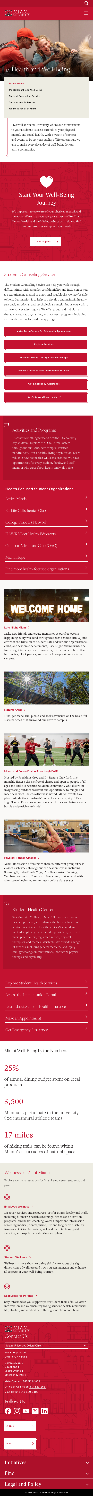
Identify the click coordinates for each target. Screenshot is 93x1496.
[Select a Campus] (46, 1346)
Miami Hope (46, 557)
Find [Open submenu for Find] (10, 1473)
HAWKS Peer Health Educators (46, 533)
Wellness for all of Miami (23, 108)
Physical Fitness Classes (20, 858)
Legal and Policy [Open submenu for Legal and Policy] (23, 1484)
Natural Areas (13, 710)
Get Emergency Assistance (46, 1029)
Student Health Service (22, 102)
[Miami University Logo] (17, 13)
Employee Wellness (17, 1206)
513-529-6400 (30, 1392)
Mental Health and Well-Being (25, 90)
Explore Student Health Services (46, 983)
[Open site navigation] (86, 13)
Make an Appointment (46, 1018)
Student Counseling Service (24, 96)
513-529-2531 (37, 1386)
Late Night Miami (15, 627)
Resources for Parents (19, 1296)
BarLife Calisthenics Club (46, 510)
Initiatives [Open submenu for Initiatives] (15, 1462)
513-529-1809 (31, 1381)
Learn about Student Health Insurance (46, 1006)
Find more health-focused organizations (46, 568)
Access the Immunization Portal (46, 994)
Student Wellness (16, 1257)
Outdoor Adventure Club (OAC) (46, 545)
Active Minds (46, 498)
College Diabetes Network (46, 522)
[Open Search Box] (86, 3)
